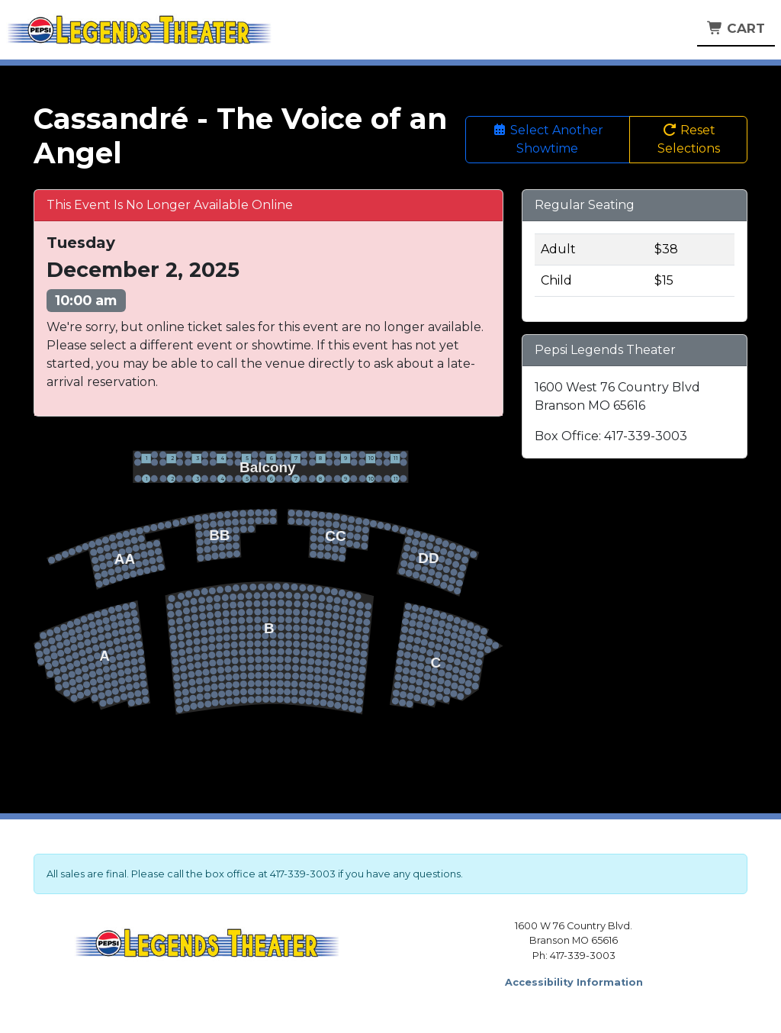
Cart (736, 28)
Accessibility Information (574, 982)
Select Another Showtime (547, 139)
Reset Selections (688, 139)
